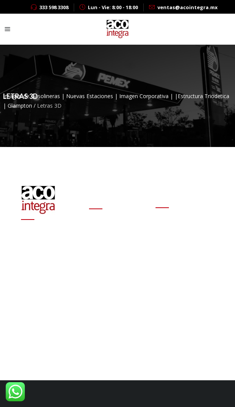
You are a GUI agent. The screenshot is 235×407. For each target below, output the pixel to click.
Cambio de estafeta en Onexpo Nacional (117, 234)
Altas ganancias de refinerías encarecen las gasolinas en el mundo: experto (118, 287)
